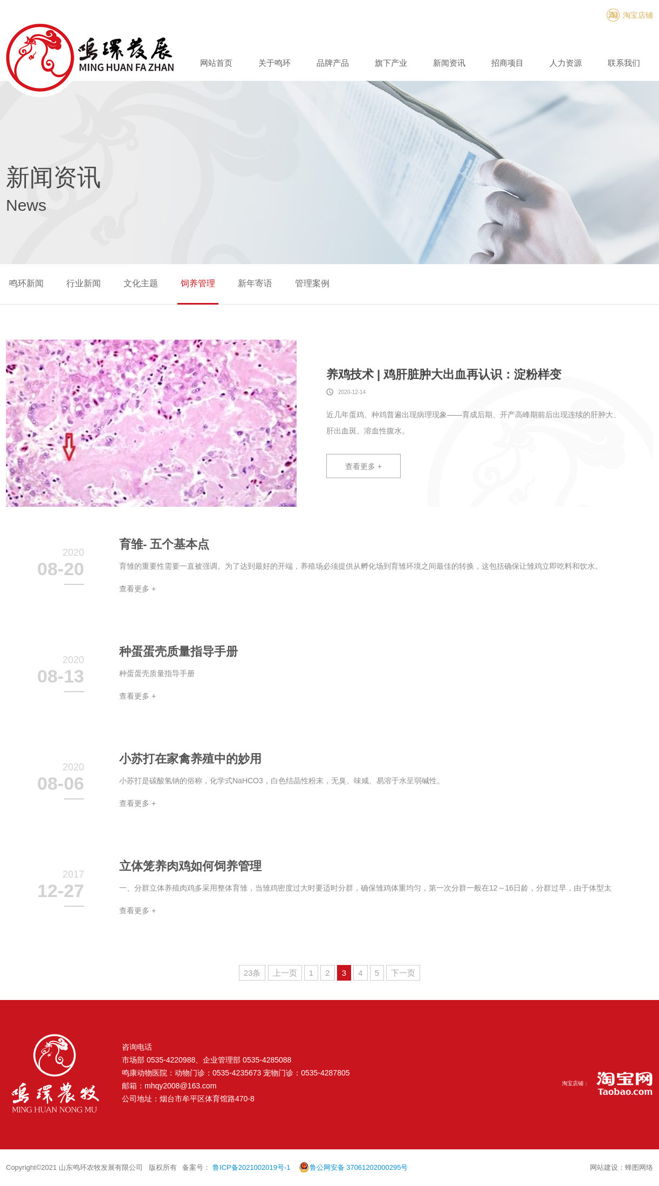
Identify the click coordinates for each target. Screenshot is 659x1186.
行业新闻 (83, 283)
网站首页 (216, 62)
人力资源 (566, 62)
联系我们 (624, 62)
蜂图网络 (639, 1167)
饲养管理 (198, 283)
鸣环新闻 (26, 283)
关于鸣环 (274, 62)
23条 (252, 972)
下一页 (403, 972)
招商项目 (507, 62)
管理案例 (312, 283)
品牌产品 (333, 62)
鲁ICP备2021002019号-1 (251, 1167)
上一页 (285, 972)
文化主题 (140, 283)
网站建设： (607, 1167)
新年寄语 (255, 283)
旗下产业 (391, 62)
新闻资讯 (449, 62)
